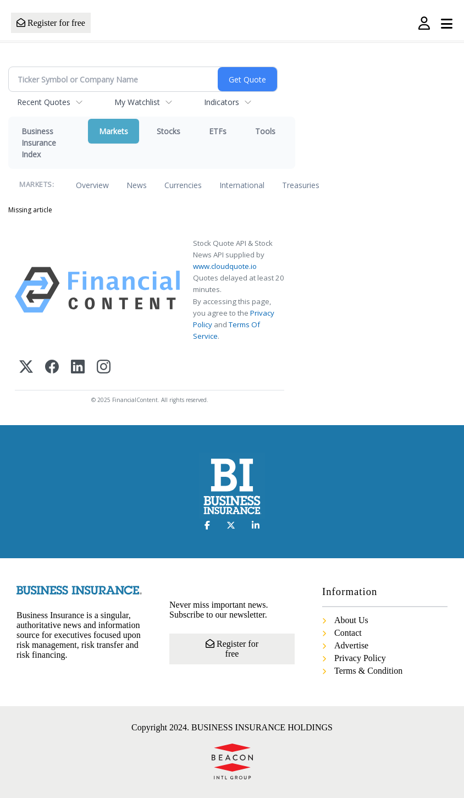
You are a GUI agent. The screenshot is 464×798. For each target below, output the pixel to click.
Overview (92, 185)
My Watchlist (137, 102)
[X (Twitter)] (26, 367)
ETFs (218, 131)
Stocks (168, 131)
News (136, 185)
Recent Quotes (43, 102)
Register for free (50, 22)
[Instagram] (103, 367)
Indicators (221, 102)
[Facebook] (52, 367)
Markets (113, 131)
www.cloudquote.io (225, 266)
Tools (265, 131)
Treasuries (300, 185)
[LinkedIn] (78, 367)
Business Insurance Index (38, 142)
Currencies (183, 185)
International (241, 185)
